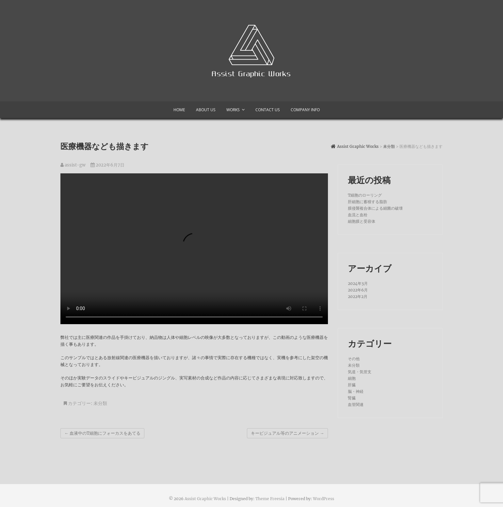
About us (206, 110)
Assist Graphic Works (205, 498)
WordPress (323, 498)
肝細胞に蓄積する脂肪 (367, 201)
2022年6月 (358, 290)
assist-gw (73, 165)
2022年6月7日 (107, 165)
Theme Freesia (269, 498)
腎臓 (352, 397)
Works (233, 110)
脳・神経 (356, 391)
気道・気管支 (359, 371)
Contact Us (267, 110)
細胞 (352, 378)
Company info (305, 110)
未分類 (100, 403)
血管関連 (356, 404)
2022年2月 (357, 296)
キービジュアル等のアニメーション (287, 433)
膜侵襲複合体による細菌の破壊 (375, 208)
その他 (354, 358)
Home (179, 110)
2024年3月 (358, 283)
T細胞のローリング (365, 195)
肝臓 (352, 384)
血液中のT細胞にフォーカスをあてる (102, 433)
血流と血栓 (357, 214)
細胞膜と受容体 (361, 221)
